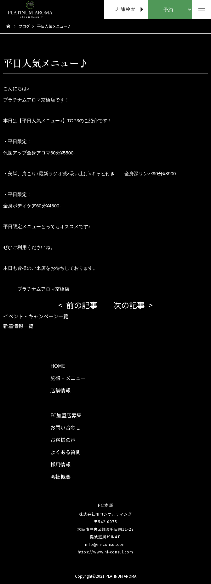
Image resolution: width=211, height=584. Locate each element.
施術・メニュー (68, 378)
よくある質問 (65, 452)
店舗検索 (125, 9)
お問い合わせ (65, 427)
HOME (57, 365)
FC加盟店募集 (66, 415)
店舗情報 (60, 390)
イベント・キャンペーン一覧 (35, 316)
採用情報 (60, 464)
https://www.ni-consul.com (105, 551)
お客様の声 (63, 439)
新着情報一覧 (18, 326)
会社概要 (60, 476)
